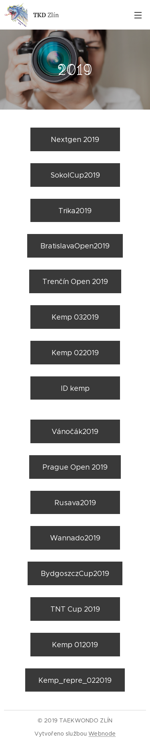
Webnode (102, 733)
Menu (138, 15)
